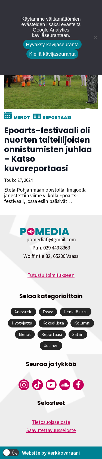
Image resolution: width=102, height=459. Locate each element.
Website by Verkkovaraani (51, 452)
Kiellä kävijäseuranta (52, 54)
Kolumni (82, 323)
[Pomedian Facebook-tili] (78, 384)
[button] (11, 452)
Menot (22, 117)
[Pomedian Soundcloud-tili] (64, 384)
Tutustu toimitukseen (51, 275)
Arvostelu (23, 311)
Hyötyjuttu (22, 323)
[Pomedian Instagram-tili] (23, 384)
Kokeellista (53, 323)
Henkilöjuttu (76, 311)
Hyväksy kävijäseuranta (52, 44)
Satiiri (78, 334)
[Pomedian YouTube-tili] (51, 384)
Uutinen (51, 345)
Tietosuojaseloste (51, 422)
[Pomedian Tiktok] (37, 384)
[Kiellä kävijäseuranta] (95, 37)
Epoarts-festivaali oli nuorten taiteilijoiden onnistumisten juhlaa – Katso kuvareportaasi (48, 149)
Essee (48, 311)
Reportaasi (57, 117)
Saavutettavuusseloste (51, 430)
